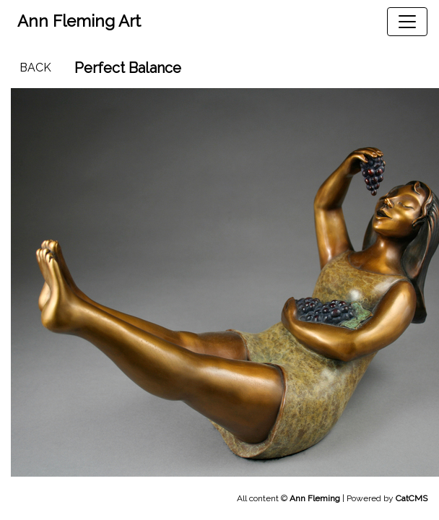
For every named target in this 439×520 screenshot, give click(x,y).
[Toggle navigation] (407, 21)
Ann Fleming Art (79, 21)
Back (35, 67)
